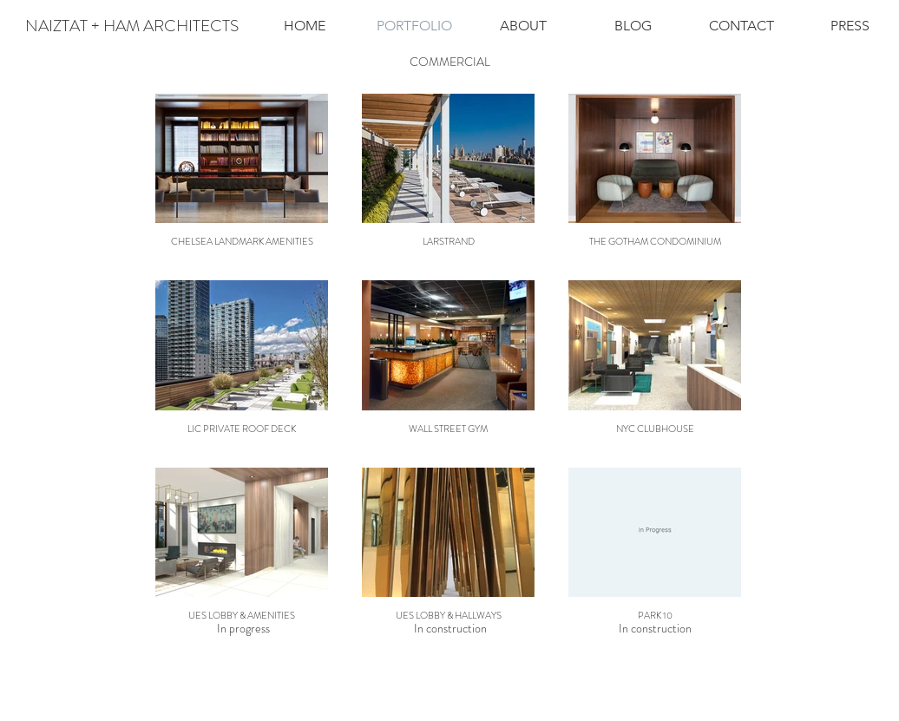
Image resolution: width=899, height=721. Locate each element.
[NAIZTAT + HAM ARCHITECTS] (132, 26)
